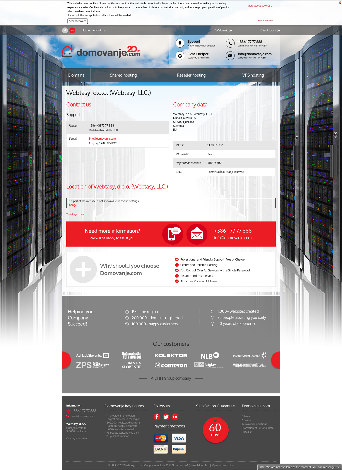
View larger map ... (76, 214)
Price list (246, 432)
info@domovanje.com (102, 139)
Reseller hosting (191, 75)
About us (99, 30)
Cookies (246, 420)
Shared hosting (123, 75)
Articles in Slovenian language (201, 45)
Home (86, 30)
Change (72, 205)
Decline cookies (264, 20)
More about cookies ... (260, 5)
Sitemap (246, 416)
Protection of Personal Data (258, 428)
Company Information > (77, 438)
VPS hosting (253, 75)
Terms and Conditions (254, 424)
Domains (76, 75)
